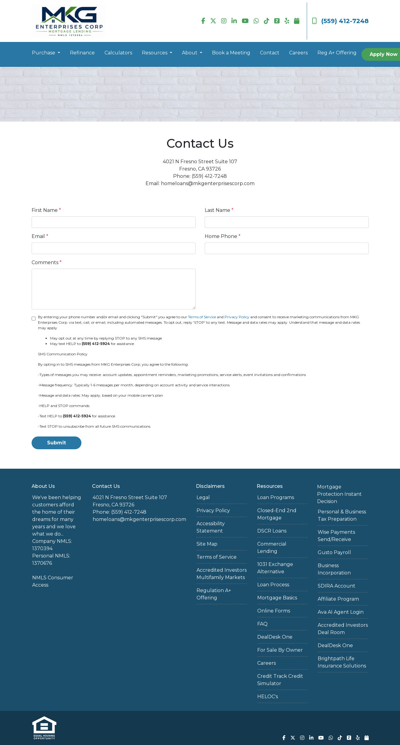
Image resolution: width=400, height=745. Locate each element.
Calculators (118, 53)
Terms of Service (202, 317)
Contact (269, 53)
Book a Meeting (231, 53)
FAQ (262, 624)
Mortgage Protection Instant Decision (339, 494)
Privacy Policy (236, 317)
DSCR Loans (271, 531)
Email (40, 236)
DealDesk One (274, 637)
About (190, 53)
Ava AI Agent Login (341, 612)
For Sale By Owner (280, 650)
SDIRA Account (336, 586)
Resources (155, 53)
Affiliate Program (338, 599)
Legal (203, 497)
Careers (298, 53)
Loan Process (273, 585)
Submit (56, 443)
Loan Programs (275, 497)
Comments (47, 262)
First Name (46, 210)
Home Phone (223, 236)
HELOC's (267, 696)
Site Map (207, 544)
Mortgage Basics (277, 598)
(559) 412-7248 (340, 21)
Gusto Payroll (334, 552)
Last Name (219, 210)
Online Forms (273, 611)
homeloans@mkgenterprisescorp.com (139, 519)
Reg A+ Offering (337, 53)
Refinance (82, 53)
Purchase (44, 53)
